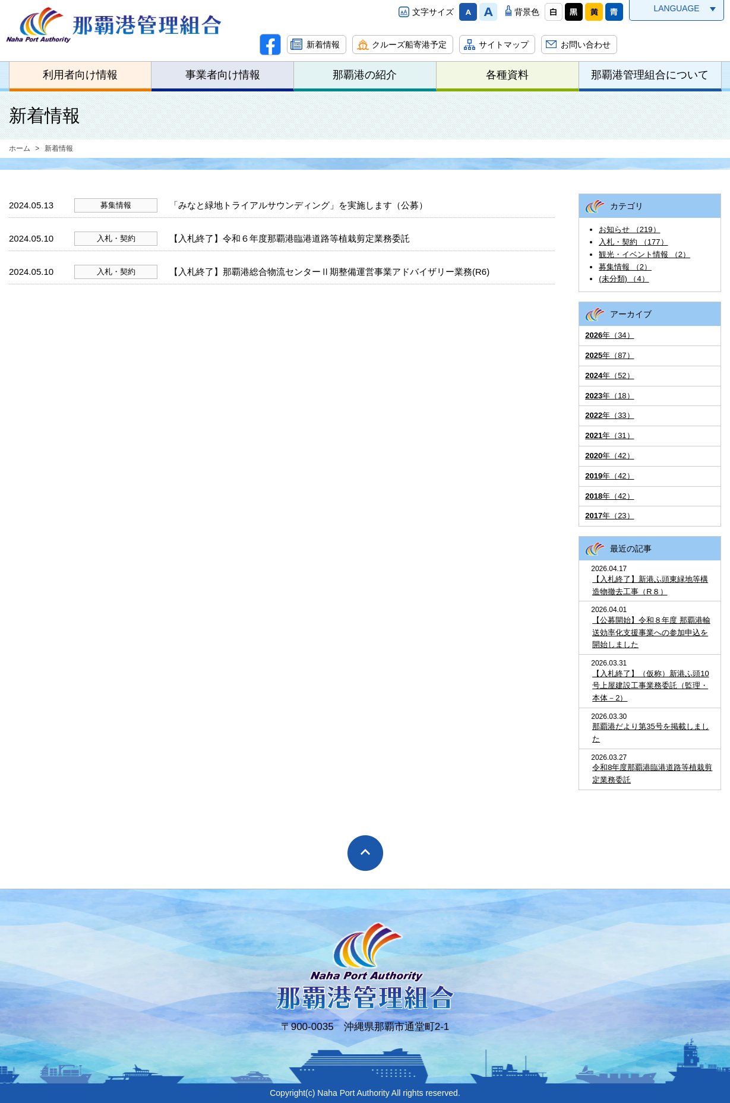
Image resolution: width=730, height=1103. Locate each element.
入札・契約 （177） (633, 241)
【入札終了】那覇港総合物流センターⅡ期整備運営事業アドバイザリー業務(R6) (329, 272)
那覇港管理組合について (650, 75)
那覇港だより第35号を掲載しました (650, 732)
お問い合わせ (586, 44)
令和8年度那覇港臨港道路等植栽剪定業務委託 (652, 773)
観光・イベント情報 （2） (644, 254)
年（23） (609, 515)
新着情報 (323, 44)
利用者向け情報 (80, 75)
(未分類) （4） (624, 278)
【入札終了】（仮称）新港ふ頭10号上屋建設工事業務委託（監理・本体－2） (650, 686)
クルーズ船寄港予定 (409, 44)
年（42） (609, 455)
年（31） (609, 435)
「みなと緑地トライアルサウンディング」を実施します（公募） (298, 205)
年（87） (609, 355)
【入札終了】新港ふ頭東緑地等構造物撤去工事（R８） (650, 585)
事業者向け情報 (222, 75)
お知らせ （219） (629, 229)
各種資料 (507, 75)
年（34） (609, 335)
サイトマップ (504, 44)
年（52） (609, 375)
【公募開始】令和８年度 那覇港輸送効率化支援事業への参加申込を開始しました (651, 632)
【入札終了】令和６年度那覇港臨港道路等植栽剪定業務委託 (289, 238)
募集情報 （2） (625, 266)
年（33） (609, 415)
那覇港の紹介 (365, 75)
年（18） (609, 395)
